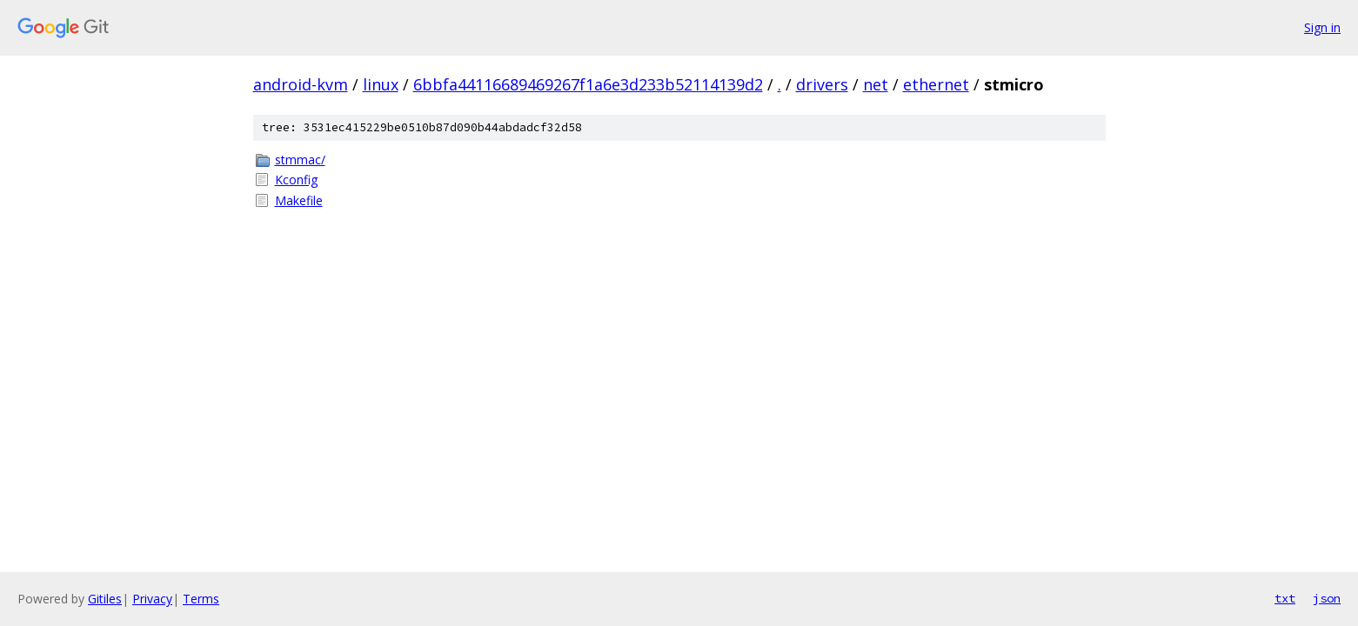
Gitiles (105, 598)
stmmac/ (300, 159)
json (1327, 598)
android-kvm (300, 84)
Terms (201, 598)
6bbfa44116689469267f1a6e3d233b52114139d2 (588, 84)
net (875, 84)
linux (380, 84)
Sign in (1322, 27)
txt (1284, 598)
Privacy (152, 598)
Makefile (299, 200)
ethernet (936, 84)
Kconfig (296, 179)
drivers (822, 84)
